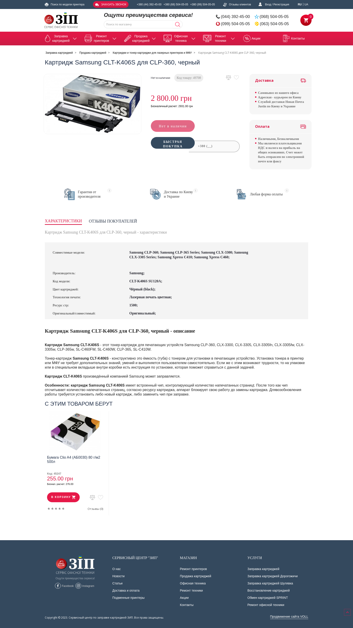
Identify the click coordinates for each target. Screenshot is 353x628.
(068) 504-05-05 (274, 16)
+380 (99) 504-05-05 (202, 4)
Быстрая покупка (173, 147)
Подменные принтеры (128, 597)
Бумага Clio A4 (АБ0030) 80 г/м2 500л (73, 460)
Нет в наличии (173, 126)
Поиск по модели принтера (64, 4)
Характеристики (63, 221)
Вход (268, 4)
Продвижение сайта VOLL (289, 616)
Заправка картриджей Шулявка (270, 583)
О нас (116, 569)
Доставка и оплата (126, 590)
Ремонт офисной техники (265, 605)
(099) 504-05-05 (235, 24)
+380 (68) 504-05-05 (175, 4)
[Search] (178, 24)
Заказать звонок (110, 4)
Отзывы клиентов (237, 4)
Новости (118, 576)
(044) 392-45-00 (235, 16)
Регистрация (281, 4)
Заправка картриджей (263, 569)
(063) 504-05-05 (274, 24)
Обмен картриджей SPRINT (267, 597)
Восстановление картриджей (268, 590)
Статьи (117, 583)
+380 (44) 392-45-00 (149, 4)
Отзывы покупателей (113, 221)
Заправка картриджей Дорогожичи (272, 576)
